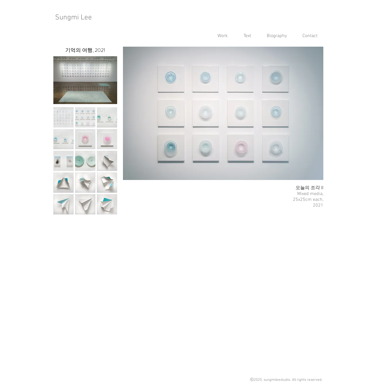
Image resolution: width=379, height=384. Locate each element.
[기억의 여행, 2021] (85, 50)
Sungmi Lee (73, 17)
